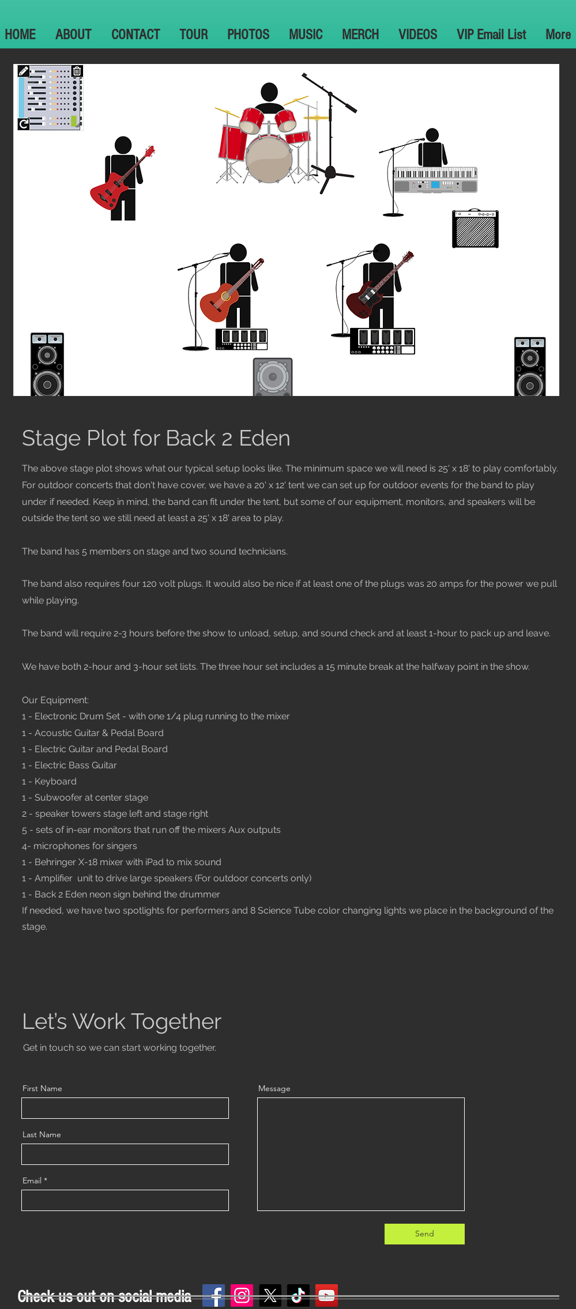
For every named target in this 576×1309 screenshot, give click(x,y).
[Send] (425, 1234)
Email (32, 1180)
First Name (42, 1088)
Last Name (41, 1134)
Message (274, 1088)
